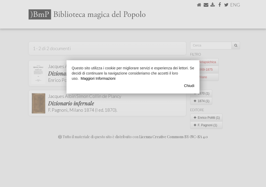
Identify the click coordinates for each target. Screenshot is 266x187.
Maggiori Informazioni (98, 78)
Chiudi (189, 86)
